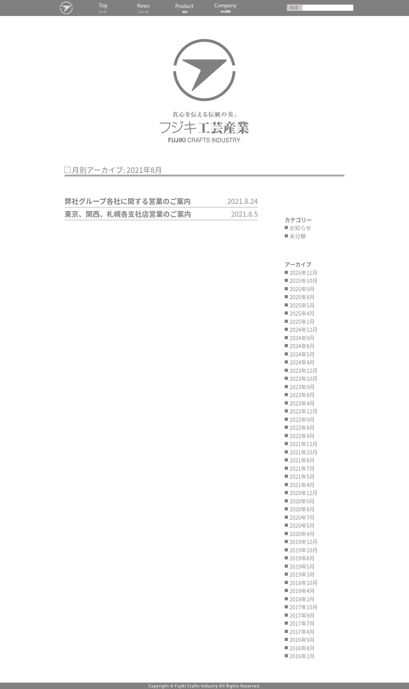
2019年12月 (303, 542)
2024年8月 (302, 346)
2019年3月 (302, 574)
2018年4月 (302, 591)
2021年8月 (302, 460)
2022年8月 (302, 427)
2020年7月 (302, 517)
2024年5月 (302, 354)
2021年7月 (302, 468)
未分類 (297, 236)
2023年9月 (302, 387)
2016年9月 (302, 640)
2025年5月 (302, 305)
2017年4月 (302, 632)
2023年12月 (303, 370)
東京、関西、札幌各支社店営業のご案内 (129, 213)
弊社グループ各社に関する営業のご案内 (128, 201)
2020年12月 (303, 493)
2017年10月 (303, 607)
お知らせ (300, 228)
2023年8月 (302, 395)
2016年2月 (302, 656)
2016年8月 (302, 648)
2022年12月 (303, 411)
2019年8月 (302, 558)
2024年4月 (302, 362)
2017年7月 (302, 623)
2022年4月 (302, 436)
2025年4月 (302, 313)
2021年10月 (303, 452)
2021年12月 (303, 444)
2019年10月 (303, 550)
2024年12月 (303, 329)
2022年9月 (302, 419)
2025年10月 (303, 280)
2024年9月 (302, 338)
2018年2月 (302, 599)
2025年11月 (303, 272)
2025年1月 (302, 321)
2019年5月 (302, 566)
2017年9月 (302, 615)
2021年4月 (302, 485)
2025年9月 (302, 289)
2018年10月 (303, 583)
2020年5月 (302, 525)
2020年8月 (302, 509)
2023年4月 (302, 403)
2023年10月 (303, 378)
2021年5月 (302, 476)
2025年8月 (302, 297)
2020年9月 (302, 501)
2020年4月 (302, 534)
